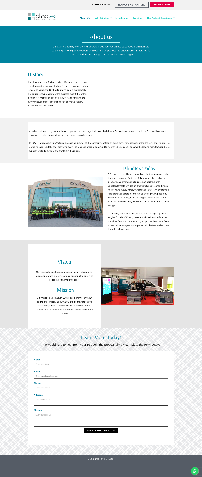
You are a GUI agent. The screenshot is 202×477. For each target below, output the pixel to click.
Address (38, 395)
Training (137, 18)
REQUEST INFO (162, 4)
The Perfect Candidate (159, 18)
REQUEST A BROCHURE (131, 4)
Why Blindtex (102, 18)
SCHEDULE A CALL (101, 4)
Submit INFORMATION (101, 430)
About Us (85, 18)
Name (37, 360)
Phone (37, 383)
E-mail (37, 371)
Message (38, 410)
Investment (121, 18)
